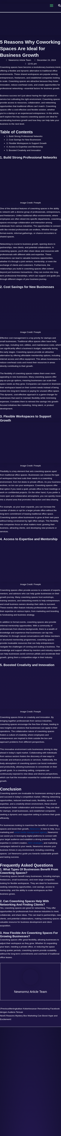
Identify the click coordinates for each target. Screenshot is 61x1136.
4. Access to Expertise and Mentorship (24, 147)
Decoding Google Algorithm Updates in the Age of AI (30, 1059)
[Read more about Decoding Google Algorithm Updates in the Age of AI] (30, 1043)
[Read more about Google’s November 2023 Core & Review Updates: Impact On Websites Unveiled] (30, 1117)
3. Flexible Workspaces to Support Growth (26, 143)
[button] (59, 6)
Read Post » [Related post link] (23, 1098)
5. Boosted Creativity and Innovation (23, 150)
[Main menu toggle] (51, 5)
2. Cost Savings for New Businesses (23, 140)
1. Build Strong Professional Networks (24, 136)
